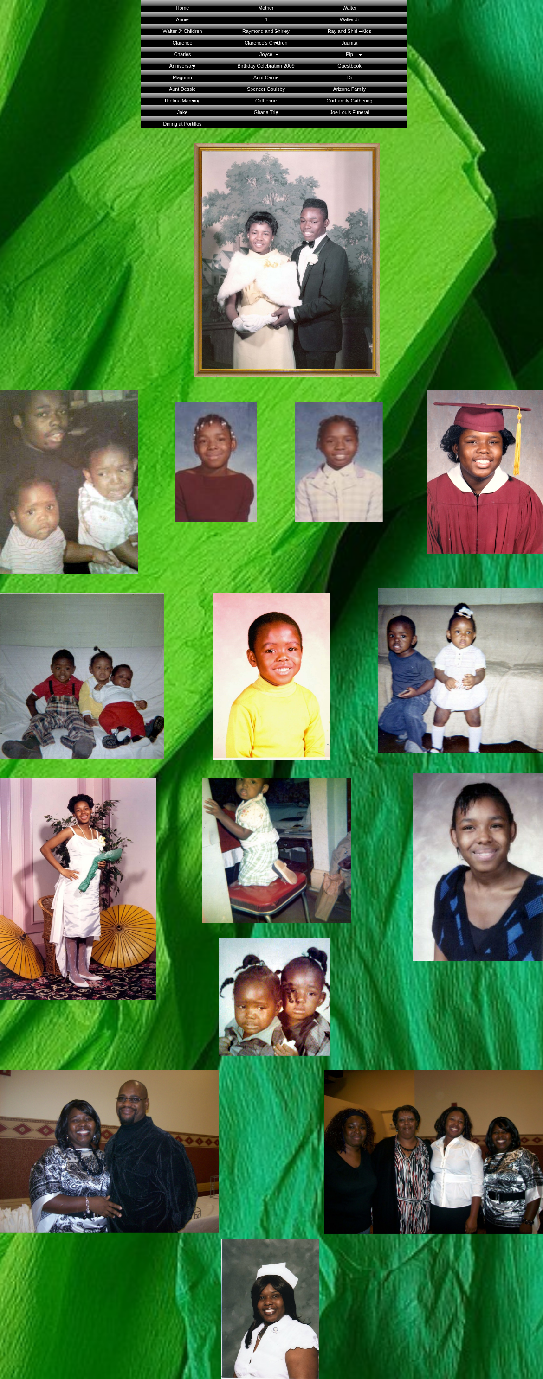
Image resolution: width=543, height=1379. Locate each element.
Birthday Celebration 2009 (265, 66)
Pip (349, 54)
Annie (182, 19)
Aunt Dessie (182, 89)
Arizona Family (349, 89)
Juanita (349, 42)
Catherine (266, 100)
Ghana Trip (266, 112)
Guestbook (349, 66)
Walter (349, 8)
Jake (182, 112)
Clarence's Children (266, 42)
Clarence (183, 42)
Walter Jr (349, 19)
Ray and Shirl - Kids (349, 31)
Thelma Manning (182, 100)
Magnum (182, 77)
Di (349, 77)
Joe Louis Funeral (349, 112)
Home (182, 8)
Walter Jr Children (182, 31)
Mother (265, 8)
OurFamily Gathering (350, 100)
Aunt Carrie (265, 77)
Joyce (265, 54)
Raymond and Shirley (266, 31)
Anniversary (182, 66)
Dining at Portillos (182, 124)
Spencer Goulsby (266, 89)
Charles (182, 54)
